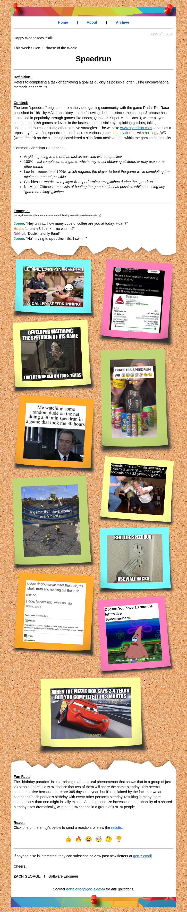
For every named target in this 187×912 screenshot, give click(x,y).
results (116, 827)
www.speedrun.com (136, 128)
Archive (122, 22)
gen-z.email (142, 856)
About (92, 22)
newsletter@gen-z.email (85, 889)
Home (63, 22)
